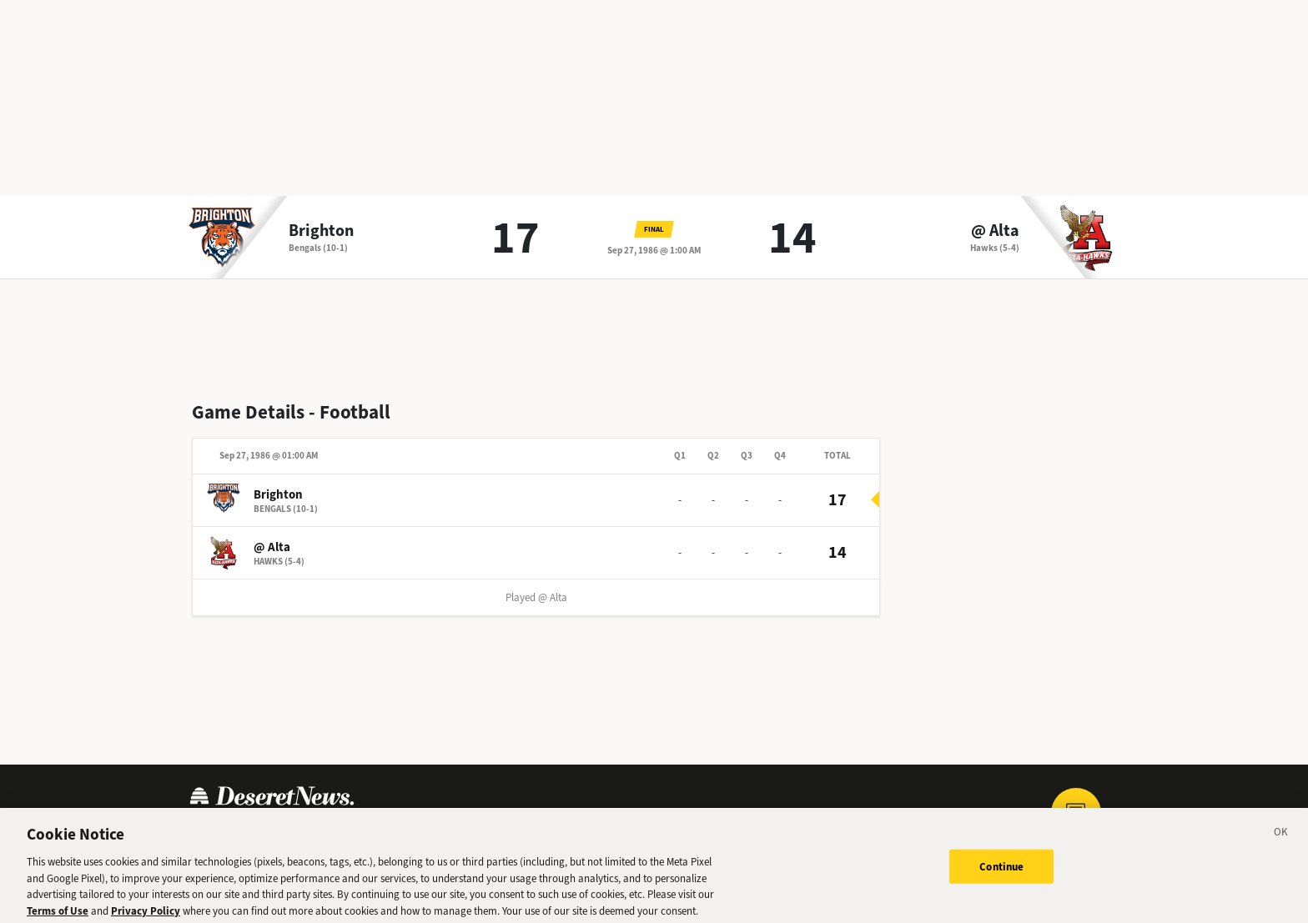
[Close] (1281, 840)
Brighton (321, 231)
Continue (1001, 872)
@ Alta (995, 231)
